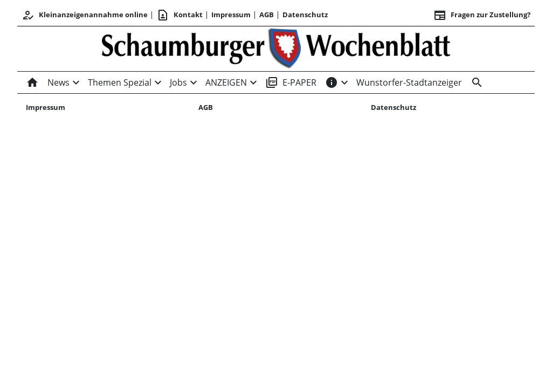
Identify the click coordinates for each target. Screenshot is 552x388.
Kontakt (179, 15)
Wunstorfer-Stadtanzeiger (409, 82)
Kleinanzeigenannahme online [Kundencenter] (85, 15)
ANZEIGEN (226, 82)
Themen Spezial (119, 82)
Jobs (178, 82)
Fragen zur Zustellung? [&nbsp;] (481, 15)
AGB (266, 14)
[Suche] (475, 82)
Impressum (231, 14)
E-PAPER (290, 82)
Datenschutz (305, 14)
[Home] (34, 82)
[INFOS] (331, 82)
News (58, 82)
